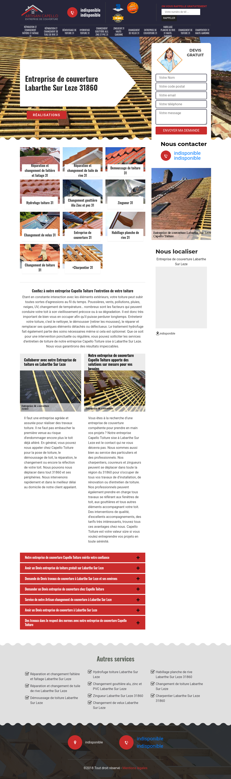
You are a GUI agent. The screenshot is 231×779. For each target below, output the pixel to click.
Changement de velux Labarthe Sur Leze (115, 705)
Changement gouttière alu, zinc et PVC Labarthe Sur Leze (117, 686)
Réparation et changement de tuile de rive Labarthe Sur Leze (55, 688)
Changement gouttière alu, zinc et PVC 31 (101, 31)
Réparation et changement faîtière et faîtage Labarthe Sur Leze (55, 676)
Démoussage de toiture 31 (69, 31)
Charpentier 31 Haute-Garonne (202, 31)
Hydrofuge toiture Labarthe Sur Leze (115, 674)
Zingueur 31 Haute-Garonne (118, 31)
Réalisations (46, 115)
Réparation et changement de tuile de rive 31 (51, 31)
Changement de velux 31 (134, 31)
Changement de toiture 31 (185, 31)
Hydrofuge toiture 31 (85, 31)
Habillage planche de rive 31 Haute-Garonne (168, 32)
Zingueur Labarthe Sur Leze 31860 (118, 696)
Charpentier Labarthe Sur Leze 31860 (178, 698)
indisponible (90, 9)
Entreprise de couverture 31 (150, 31)
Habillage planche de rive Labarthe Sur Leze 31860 (174, 674)
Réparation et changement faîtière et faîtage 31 (30, 32)
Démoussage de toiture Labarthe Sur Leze (54, 700)
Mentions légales (134, 768)
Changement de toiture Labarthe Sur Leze (179, 686)
